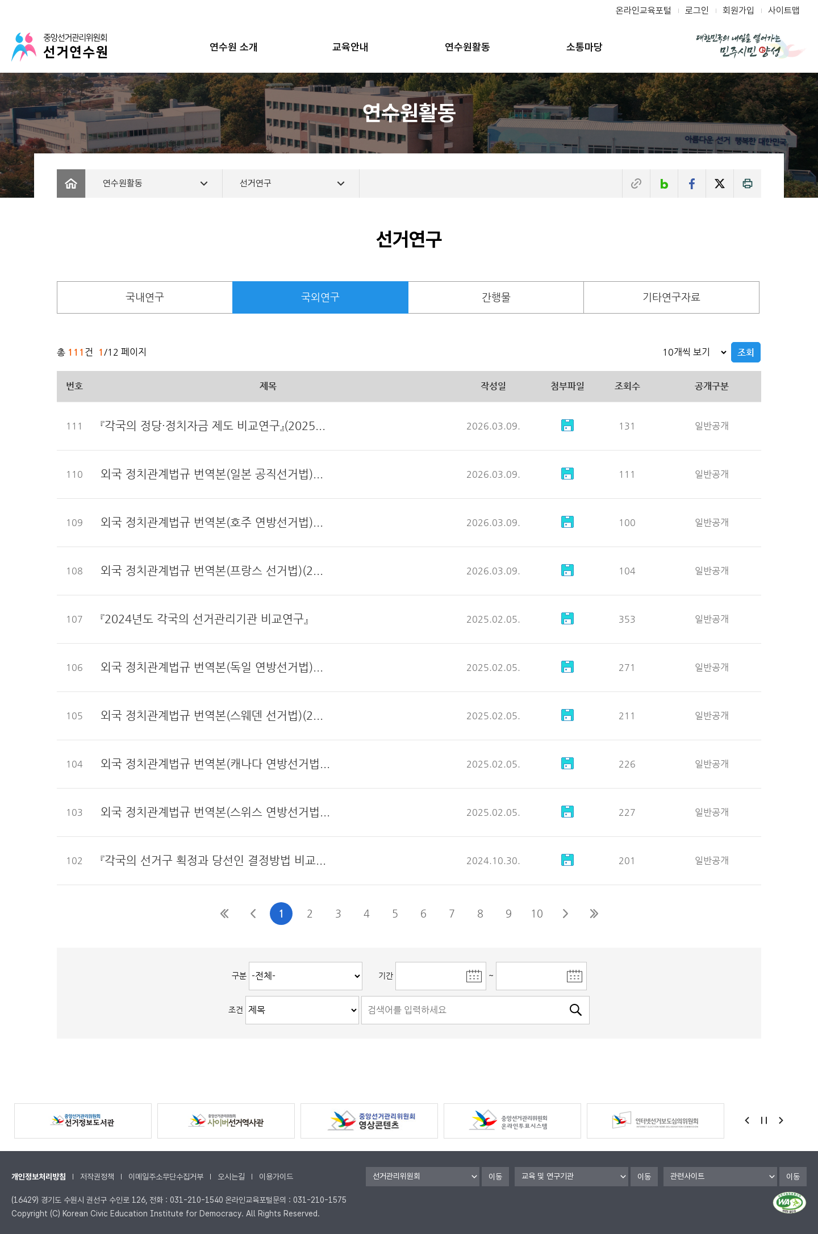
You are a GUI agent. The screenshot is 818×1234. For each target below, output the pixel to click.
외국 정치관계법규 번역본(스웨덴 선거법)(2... (212, 715)
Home (71, 183)
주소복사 (636, 183)
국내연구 (145, 297)
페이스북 (692, 183)
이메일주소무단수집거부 (165, 1176)
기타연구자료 (671, 297)
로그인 (697, 10)
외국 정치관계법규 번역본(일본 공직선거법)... (212, 474)
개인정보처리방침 (38, 1176)
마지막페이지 (593, 913)
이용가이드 (276, 1176)
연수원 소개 (234, 47)
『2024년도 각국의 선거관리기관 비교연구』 (204, 619)
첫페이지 (224, 913)
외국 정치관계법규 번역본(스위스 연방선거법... (215, 812)
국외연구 (320, 297)
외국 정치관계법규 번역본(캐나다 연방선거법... (215, 763)
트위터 (719, 183)
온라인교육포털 (643, 10)
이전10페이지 (252, 913)
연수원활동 (467, 47)
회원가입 (738, 10)
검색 (575, 1010)
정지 (764, 1120)
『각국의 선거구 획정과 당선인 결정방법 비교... (213, 860)
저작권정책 (97, 1176)
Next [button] (781, 1120)
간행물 (496, 297)
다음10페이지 (565, 913)
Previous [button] (747, 1120)
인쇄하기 (747, 183)
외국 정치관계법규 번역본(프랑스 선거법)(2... (212, 570)
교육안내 (350, 47)
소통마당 (584, 47)
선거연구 (256, 183)
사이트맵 (784, 10)
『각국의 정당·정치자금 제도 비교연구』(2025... (213, 425)
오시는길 (231, 1176)
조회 (745, 352)
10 (537, 913)
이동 (495, 1176)
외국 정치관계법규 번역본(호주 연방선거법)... (212, 522)
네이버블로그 (664, 183)
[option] (83, 1121)
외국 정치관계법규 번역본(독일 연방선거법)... (212, 667)
